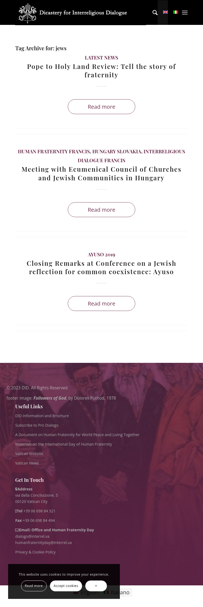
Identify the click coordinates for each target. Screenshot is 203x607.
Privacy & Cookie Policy (35, 552)
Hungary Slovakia (116, 151)
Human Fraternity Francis (54, 151)
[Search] (152, 12)
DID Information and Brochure (42, 415)
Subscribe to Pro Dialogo (36, 425)
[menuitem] (152, 12)
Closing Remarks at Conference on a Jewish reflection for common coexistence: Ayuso (102, 267)
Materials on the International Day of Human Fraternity (63, 444)
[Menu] (185, 12)
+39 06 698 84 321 (39, 510)
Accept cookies (66, 585)
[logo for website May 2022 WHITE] (80, 12)
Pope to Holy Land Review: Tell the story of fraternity (101, 70)
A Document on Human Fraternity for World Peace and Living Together (77, 434)
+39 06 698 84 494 (35, 520)
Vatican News (27, 463)
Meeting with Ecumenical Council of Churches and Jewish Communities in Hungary (102, 173)
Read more (101, 106)
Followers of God (49, 398)
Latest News (101, 57)
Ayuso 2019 (101, 254)
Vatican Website (29, 453)
